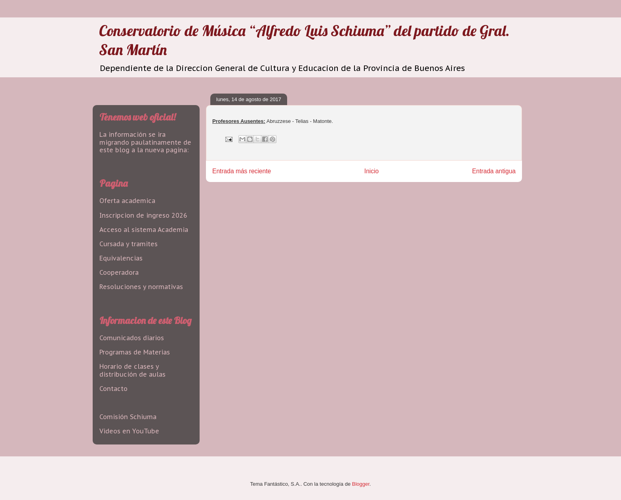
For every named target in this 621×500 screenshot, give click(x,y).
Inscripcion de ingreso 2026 (143, 215)
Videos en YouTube (129, 431)
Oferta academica (127, 201)
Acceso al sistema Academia (143, 230)
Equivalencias (121, 258)
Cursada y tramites (128, 244)
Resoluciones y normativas (141, 287)
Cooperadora (119, 272)
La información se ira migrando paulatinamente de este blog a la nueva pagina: (145, 141)
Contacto (113, 389)
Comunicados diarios (131, 338)
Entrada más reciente (241, 171)
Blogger (361, 484)
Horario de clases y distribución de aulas (132, 370)
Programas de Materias (134, 352)
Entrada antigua (494, 171)
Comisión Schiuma (127, 417)
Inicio (371, 171)
